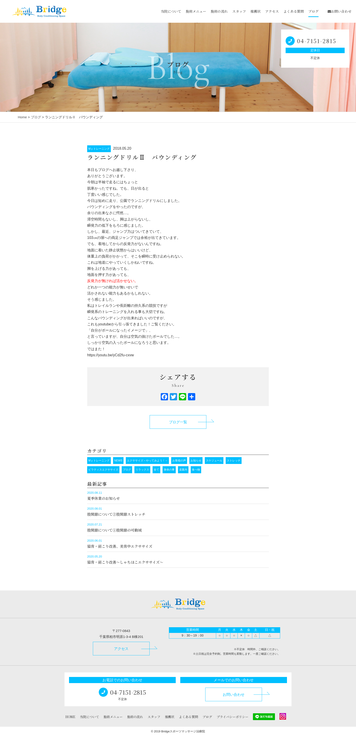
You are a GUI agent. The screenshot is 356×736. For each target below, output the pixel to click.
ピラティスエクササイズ (103, 469)
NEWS (118, 460)
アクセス (272, 11)
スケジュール (214, 460)
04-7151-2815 (316, 41)
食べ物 (196, 469)
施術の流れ (219, 11)
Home (22, 117)
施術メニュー (196, 11)
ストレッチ (233, 460)
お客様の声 (179, 460)
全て (156, 469)
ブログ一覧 (178, 422)
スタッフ (239, 11)
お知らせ (195, 460)
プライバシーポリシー (232, 716)
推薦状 (255, 11)
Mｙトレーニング (99, 148)
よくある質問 (293, 11)
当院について (171, 11)
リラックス (142, 469)
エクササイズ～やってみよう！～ (147, 460)
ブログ (313, 11)
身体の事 (169, 469)
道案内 (183, 469)
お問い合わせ (339, 11)
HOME (70, 716)
